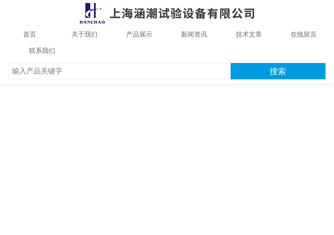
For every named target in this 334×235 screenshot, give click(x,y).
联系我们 (42, 50)
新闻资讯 (194, 34)
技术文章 (249, 34)
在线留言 (304, 34)
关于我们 (84, 34)
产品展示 (139, 34)
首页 (29, 34)
